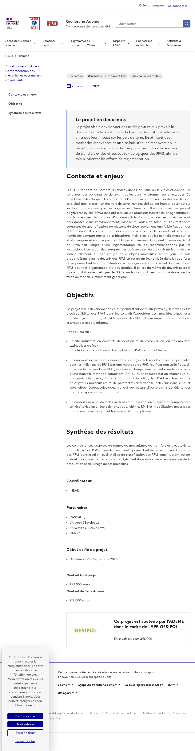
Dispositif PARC (119, 43)
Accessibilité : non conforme (121, 713)
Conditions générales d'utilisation (66, 713)
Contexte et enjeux (22, 94)
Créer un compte (151, 5)
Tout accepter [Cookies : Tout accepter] (25, 716)
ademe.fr (64, 685)
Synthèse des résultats (24, 112)
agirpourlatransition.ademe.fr (97, 685)
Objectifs (15, 103)
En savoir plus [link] (25, 741)
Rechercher (186, 23)
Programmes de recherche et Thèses (83, 43)
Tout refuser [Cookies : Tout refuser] (25, 724)
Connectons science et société (18, 43)
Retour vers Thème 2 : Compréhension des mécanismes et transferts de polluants (23, 73)
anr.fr (171, 685)
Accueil (9, 56)
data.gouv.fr (66, 693)
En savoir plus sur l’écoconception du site (84, 677)
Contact (94, 713)
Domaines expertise (48, 43)
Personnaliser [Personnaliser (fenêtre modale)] (25, 732)
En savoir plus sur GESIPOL (133, 638)
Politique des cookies (154, 713)
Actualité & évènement (174, 43)
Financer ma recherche (144, 43)
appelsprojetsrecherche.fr (142, 685)
